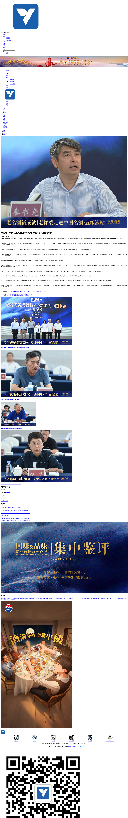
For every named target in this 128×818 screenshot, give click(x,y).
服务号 (53, 742)
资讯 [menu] (7, 77)
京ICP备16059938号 (71, 747)
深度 (4, 108)
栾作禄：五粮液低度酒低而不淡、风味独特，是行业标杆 (21, 294)
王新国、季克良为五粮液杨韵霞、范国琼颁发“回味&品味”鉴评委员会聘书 (15, 347)
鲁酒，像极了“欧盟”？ (6, 516)
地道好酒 (5, 123)
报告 (4, 43)
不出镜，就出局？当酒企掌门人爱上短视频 (11, 508)
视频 (7, 85)
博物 (4, 125)
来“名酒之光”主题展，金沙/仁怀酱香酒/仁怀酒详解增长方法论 (15, 514)
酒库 (4, 41)
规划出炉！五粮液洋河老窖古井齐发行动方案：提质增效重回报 (15, 521)
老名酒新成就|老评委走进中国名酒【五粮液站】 (19, 291)
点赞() (2, 289)
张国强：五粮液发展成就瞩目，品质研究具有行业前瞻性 (11, 428)
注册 (7, 54)
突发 (4, 111)
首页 (4, 34)
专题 (7, 105)
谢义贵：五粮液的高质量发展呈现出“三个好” (18, 295)
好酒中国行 (5, 122)
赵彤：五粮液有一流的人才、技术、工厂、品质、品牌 (11, 484)
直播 (4, 47)
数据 (4, 119)
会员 (5, 51)
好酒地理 (5, 126)
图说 (4, 118)
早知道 (4, 112)
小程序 (34, 742)
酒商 (4, 114)
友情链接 (79, 747)
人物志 (4, 115)
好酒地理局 (8, 40)
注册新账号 (5, 502)
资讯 (4, 36)
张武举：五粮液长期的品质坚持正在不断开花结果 (10, 399)
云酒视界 (8, 38)
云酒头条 (8, 37)
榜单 (4, 121)
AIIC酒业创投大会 (110, 742)
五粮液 (38, 238)
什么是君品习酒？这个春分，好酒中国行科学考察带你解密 (14, 511)
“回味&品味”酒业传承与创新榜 (38, 291)
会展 (4, 44)
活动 (4, 45)
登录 (7, 52)
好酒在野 (5, 128)
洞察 (4, 109)
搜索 (19, 69)
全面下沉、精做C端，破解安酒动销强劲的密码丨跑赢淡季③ (15, 519)
